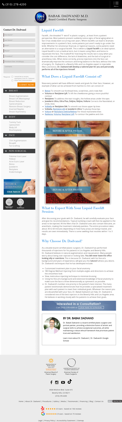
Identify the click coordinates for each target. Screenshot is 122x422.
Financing (84, 401)
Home (21, 401)
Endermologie (15, 172)
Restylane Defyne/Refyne (65, 111)
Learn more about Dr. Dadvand (76, 338)
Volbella (48, 106)
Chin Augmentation (18, 140)
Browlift (12, 143)
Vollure (48, 111)
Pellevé (12, 159)
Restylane (13, 169)
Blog (91, 401)
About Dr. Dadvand (33, 401)
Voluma (57, 114)
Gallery (56, 401)
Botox (11, 164)
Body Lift (13, 127)
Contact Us (99, 401)
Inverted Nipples (16, 109)
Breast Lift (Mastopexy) (19, 98)
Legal (40, 420)
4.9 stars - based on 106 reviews (61, 408)
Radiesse (49, 114)
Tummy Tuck (15, 122)
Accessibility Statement (66, 420)
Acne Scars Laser (16, 161)
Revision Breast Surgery (19, 106)
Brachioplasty (15, 130)
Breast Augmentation (18, 96)
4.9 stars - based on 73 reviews (61, 413)
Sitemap (80, 420)
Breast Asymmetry (17, 111)
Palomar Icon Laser (17, 156)
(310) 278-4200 (61, 396)
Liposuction (14, 124)
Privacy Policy (49, 420)
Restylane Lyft (68, 114)
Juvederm (13, 166)
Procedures (46, 401)
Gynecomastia (15, 104)
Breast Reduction (17, 101)
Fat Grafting (14, 145)
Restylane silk (59, 109)
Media (63, 401)
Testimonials (73, 401)
